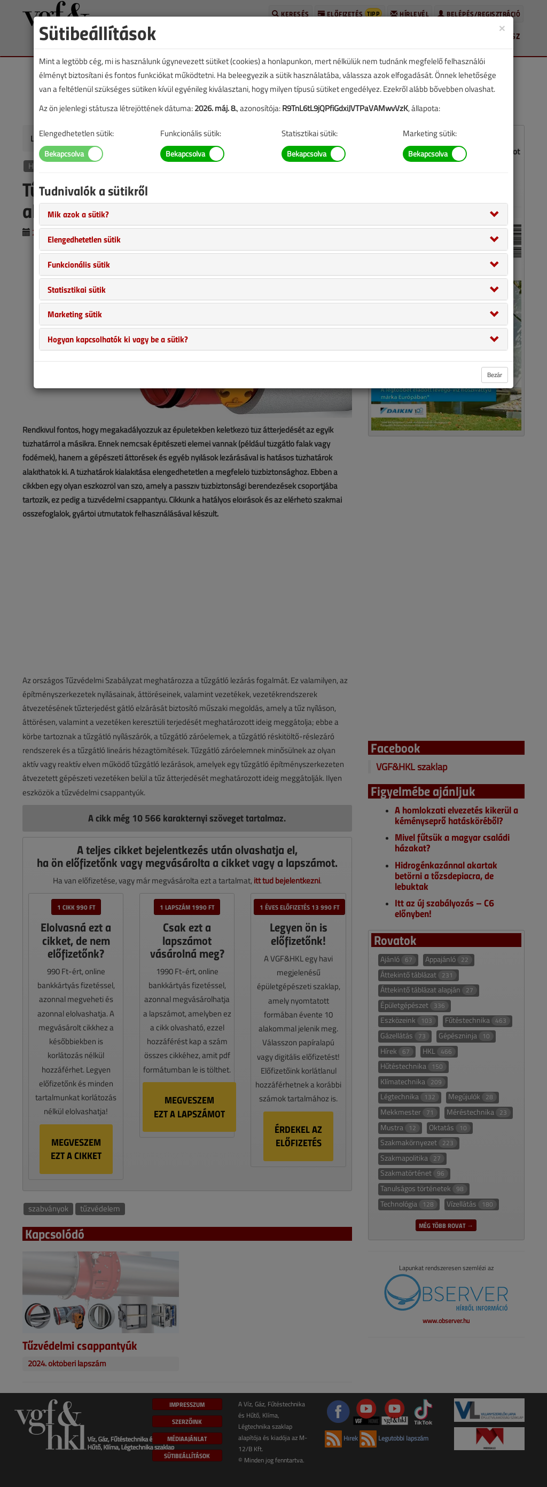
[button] (78, 214)
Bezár (494, 374)
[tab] (273, 214)
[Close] (502, 27)
